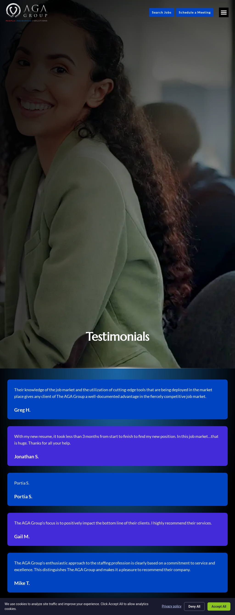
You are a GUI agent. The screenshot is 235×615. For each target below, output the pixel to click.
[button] (224, 12)
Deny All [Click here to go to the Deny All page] (194, 606)
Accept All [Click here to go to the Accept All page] (219, 606)
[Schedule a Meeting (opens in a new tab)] (194, 12)
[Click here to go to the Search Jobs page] (161, 12)
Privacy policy (171, 606)
